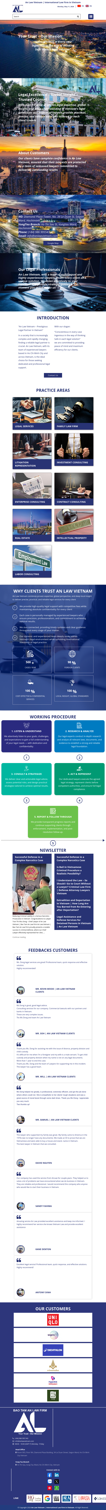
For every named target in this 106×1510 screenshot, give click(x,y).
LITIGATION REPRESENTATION (25, 464)
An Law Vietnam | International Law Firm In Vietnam (53, 2)
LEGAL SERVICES (24, 426)
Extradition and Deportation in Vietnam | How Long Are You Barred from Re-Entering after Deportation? (74, 905)
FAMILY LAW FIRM (67, 426)
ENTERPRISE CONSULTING (30, 501)
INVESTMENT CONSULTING (72, 462)
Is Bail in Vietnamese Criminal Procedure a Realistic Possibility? (69, 871)
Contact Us (53, 375)
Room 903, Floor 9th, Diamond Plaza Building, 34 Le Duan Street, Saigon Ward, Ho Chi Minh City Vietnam (52, 1454)
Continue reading (19, 938)
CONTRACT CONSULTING (71, 501)
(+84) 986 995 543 (21, 1439)
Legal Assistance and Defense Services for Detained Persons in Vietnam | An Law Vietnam (74, 922)
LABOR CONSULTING (27, 574)
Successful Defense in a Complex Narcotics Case (29, 859)
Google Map (52, 243)
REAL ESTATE (22, 538)
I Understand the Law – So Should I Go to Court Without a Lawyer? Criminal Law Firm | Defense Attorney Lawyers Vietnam (74, 887)
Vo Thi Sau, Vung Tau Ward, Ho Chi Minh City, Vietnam (36, 1465)
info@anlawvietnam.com (24, 1442)
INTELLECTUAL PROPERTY (72, 538)
